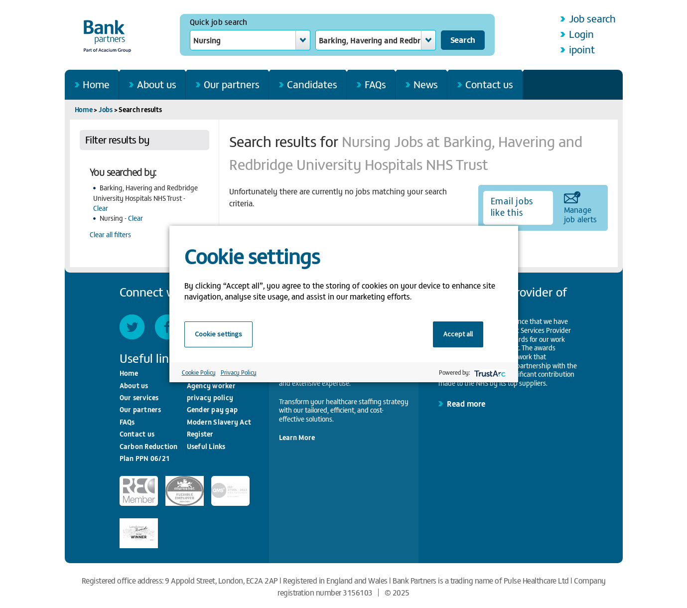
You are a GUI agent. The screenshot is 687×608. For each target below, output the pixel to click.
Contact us (489, 84)
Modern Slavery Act (219, 422)
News (425, 84)
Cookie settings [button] (218, 333)
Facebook (167, 326)
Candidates (312, 84)
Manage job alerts (580, 214)
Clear (100, 208)
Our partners (232, 84)
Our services (139, 397)
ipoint (582, 49)
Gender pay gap (212, 409)
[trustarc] (489, 372)
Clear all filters (110, 234)
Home (96, 84)
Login (581, 33)
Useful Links (206, 446)
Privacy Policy (239, 372)
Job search (592, 18)
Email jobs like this (512, 206)
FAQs (375, 84)
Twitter (132, 326)
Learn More (297, 437)
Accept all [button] (458, 333)
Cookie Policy (199, 372)
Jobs (106, 109)
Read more (466, 403)
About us (156, 84)
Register (200, 434)
